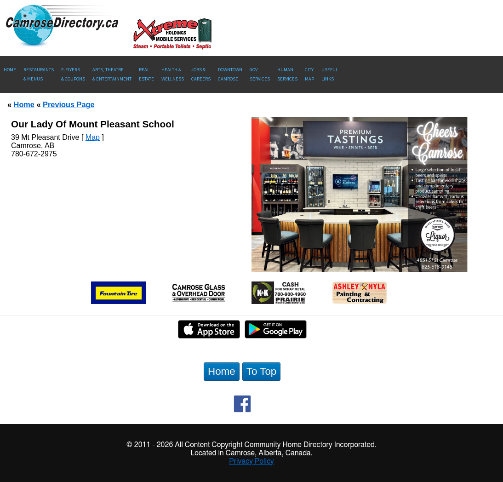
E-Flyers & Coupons (73, 74)
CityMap (309, 74)
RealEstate (146, 74)
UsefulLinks (329, 74)
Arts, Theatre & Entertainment (111, 74)
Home (10, 70)
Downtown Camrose (230, 74)
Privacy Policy (251, 461)
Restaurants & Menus (38, 74)
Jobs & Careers (201, 74)
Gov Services (260, 74)
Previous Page (68, 104)
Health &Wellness (172, 74)
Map (93, 137)
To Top (261, 371)
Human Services (287, 74)
